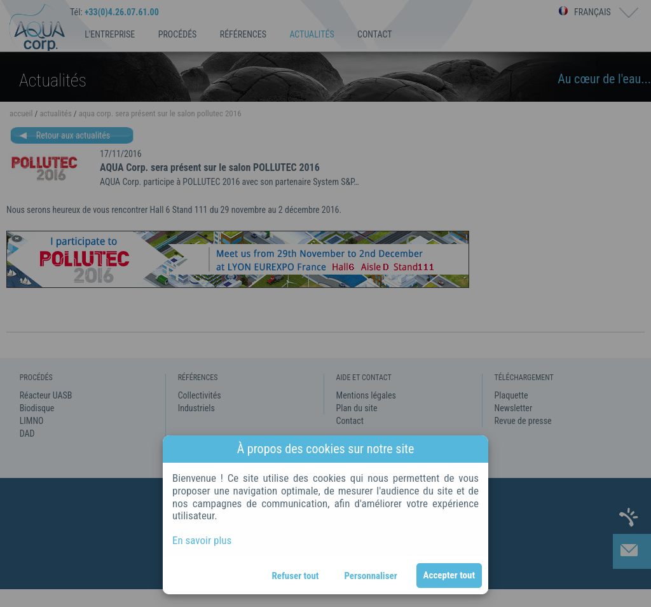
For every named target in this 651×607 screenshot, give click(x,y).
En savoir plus (201, 540)
